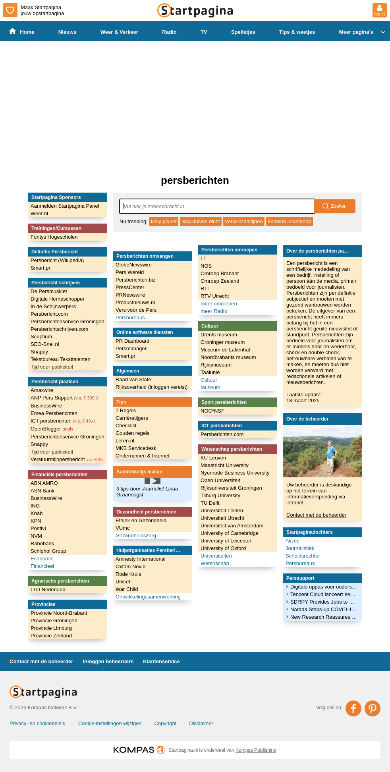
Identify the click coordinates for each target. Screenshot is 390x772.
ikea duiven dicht (200, 221)
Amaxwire (42, 390)
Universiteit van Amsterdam (232, 526)
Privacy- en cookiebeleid (38, 723)
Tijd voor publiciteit (52, 367)
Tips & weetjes (297, 32)
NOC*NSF (212, 411)
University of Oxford (223, 548)
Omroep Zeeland (220, 281)
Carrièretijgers (132, 418)
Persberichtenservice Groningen (67, 321)
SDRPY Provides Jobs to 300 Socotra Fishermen (323, 602)
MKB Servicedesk (136, 448)
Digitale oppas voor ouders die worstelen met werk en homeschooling (323, 587)
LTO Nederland (48, 590)
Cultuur (209, 380)
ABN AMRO (44, 483)
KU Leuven (213, 458)
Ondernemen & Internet (143, 456)
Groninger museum (223, 342)
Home (21, 31)
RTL (205, 288)
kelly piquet (164, 221)
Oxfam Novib (130, 566)
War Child (127, 589)
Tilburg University (220, 495)
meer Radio (214, 311)
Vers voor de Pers (136, 310)
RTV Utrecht (215, 296)
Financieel (42, 566)
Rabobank (42, 543)
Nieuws (67, 32)
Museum (210, 387)
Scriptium (41, 337)
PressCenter (130, 287)
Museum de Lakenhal (225, 350)
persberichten (195, 180)
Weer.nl (39, 213)
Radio (169, 32)
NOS (206, 266)
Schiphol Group (48, 551)
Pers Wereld (130, 272)
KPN (36, 521)
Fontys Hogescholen (54, 237)
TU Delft (210, 503)
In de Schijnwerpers (53, 306)
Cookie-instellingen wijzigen (110, 723)
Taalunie (210, 372)
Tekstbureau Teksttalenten (61, 359)
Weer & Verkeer (119, 32)
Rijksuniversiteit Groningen (231, 488)
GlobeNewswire (134, 265)
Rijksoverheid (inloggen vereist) (151, 387)
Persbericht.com (49, 314)
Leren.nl (125, 441)
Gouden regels (132, 433)
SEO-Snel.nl (45, 344)
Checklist (126, 425)
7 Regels (126, 410)
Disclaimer (201, 723)
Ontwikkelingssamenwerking (148, 597)
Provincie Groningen (54, 620)
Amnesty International (141, 559)
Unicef (123, 582)
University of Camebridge (230, 533)
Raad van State (133, 379)
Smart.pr (40, 268)
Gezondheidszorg (136, 535)
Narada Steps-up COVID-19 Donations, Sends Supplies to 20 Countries (323, 609)
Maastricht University (225, 465)
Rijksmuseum (216, 365)
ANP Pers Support (64, 398)
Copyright (165, 723)
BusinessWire (46, 406)
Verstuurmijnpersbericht (67, 459)
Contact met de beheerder (316, 515)
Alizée (292, 541)
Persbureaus (130, 317)
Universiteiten (216, 556)
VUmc (122, 528)
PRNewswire (130, 295)
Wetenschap (215, 563)
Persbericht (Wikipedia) (57, 260)
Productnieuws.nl (135, 302)
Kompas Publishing (256, 750)
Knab (36, 513)
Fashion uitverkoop (289, 221)
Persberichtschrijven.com (59, 329)
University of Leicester (226, 541)
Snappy (39, 352)
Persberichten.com (222, 434)
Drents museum (219, 335)
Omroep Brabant (220, 273)
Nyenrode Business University (235, 473)
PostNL (39, 528)
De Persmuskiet (49, 291)
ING (35, 506)
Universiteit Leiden (222, 510)
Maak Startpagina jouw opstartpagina (33, 10)
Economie (42, 559)
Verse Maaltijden (244, 221)
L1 (203, 258)
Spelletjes (243, 32)
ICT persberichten (63, 421)
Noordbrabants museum (228, 357)
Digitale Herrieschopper (58, 299)
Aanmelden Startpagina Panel (65, 206)
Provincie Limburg (51, 628)
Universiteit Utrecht (222, 518)
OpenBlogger (52, 429)
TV (204, 32)
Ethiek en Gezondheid (141, 520)
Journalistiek (300, 548)
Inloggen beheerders (108, 661)
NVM (36, 536)
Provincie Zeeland (51, 636)
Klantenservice (161, 661)
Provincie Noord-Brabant (59, 613)
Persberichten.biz (135, 280)
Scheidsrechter (303, 556)
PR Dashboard (132, 341)
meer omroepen (219, 304)
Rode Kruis (128, 574)
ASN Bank (42, 491)
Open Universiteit (220, 480)
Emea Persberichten (54, 413)
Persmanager (131, 348)
